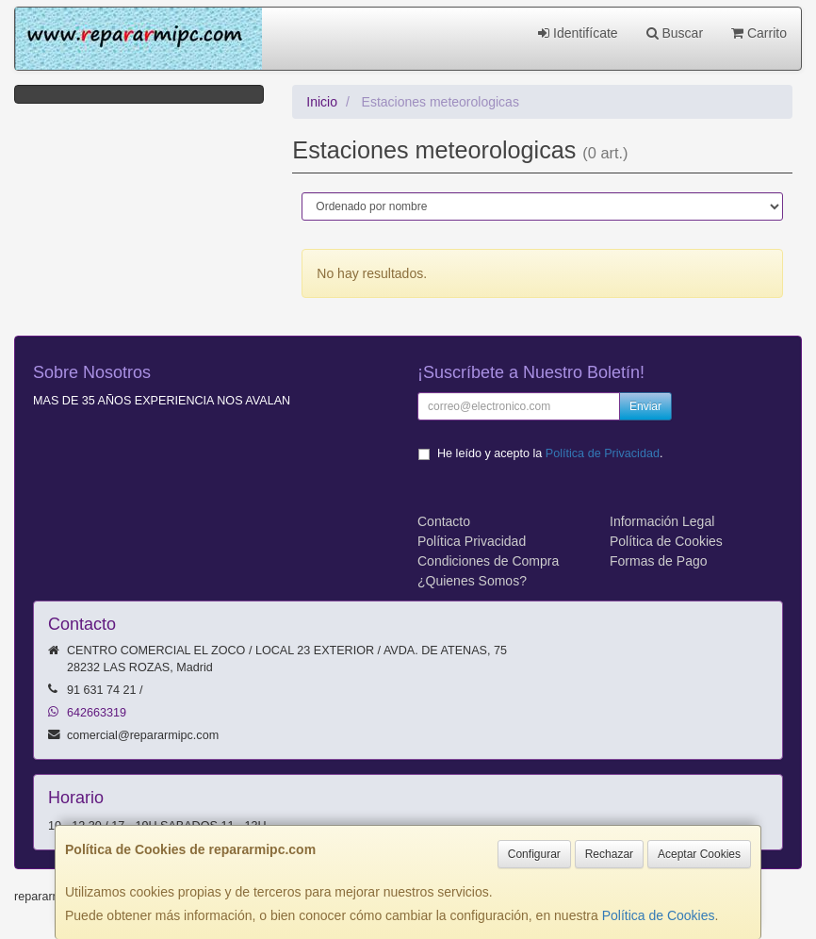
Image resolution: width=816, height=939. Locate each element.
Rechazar (609, 854)
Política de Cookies (658, 915)
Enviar (645, 406)
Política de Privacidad (603, 453)
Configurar (534, 854)
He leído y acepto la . (549, 453)
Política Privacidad (471, 541)
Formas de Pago (659, 560)
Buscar (674, 33)
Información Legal (662, 521)
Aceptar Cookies (699, 854)
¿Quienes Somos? (472, 580)
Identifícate (577, 33)
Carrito (759, 33)
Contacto (443, 521)
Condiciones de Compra (488, 560)
